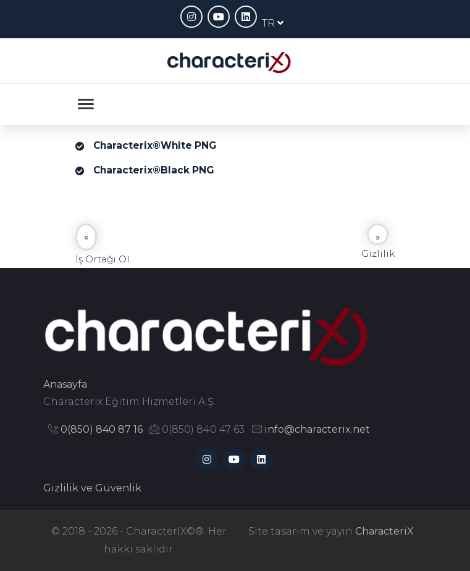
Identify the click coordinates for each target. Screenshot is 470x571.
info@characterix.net (317, 429)
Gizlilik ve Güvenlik (92, 488)
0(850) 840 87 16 (102, 429)
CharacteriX (384, 531)
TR (272, 23)
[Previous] (86, 237)
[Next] (377, 234)
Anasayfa (65, 384)
